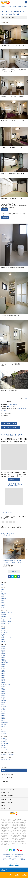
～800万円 (4, 741)
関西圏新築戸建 (19, 854)
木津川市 (4, 719)
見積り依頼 (24, 875)
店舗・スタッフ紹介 (7, 799)
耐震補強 (4, 616)
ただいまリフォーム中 (8, 774)
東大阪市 (15, 404)
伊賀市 (3, 713)
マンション (5, 630)
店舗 (3, 636)
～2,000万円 (5, 747)
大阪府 (10, 404)
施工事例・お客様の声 (7, 796)
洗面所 (3, 605)
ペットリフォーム (6, 618)
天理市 (3, 671)
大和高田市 (5, 661)
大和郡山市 (5, 662)
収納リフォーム (6, 623)
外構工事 (19, 408)
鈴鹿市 (3, 709)
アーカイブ (4, 805)
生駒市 (3, 659)
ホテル (3, 641)
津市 (3, 704)
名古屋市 (4, 724)
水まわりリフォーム (7, 612)
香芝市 (3, 670)
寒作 (25, 398)
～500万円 (4, 740)
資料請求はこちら (14, 479)
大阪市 (3, 686)
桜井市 (3, 666)
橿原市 (3, 664)
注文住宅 (4, 634)
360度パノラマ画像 (7, 759)
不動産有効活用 (6, 859)
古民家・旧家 (5, 632)
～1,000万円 (5, 743)
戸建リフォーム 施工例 (9, 423)
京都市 (3, 715)
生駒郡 (3, 677)
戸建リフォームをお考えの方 (11, 427)
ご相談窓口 (17, 875)
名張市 (3, 711)
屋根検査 (4, 731)
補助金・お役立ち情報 (7, 802)
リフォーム (15, 858)
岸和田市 (4, 690)
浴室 (3, 602)
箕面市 (3, 699)
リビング (4, 591)
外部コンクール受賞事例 (8, 754)
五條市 (3, 668)
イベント (3, 875)
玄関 (3, 607)
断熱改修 (4, 614)
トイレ (3, 604)
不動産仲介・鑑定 (7, 858)
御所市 (3, 675)
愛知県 (3, 653)
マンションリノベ (6, 809)
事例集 (3, 770)
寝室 (3, 596)
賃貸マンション (15, 859)
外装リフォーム (6, 620)
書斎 (3, 600)
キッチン (4, 593)
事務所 (3, 639)
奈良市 (3, 657)
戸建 (8, 406)
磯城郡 (3, 681)
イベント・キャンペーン (8, 789)
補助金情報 (5, 217)
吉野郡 (3, 682)
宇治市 (3, 720)
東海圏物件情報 (18, 856)
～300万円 (4, 738)
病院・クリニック (6, 637)
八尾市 (3, 697)
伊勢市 (3, 708)
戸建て (3, 628)
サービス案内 (5, 792)
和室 (3, 595)
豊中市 (3, 693)
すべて (3, 584)
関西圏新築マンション (9, 854)
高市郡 (3, 679)
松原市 (3, 691)
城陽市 (3, 717)
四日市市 (4, 706)
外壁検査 (4, 733)
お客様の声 (5, 781)
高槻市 (3, 695)
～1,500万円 (5, 745)
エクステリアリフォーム (8, 621)
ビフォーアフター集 (7, 778)
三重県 (3, 650)
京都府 (3, 652)
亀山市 (3, 702)
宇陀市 (3, 673)
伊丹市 (3, 726)
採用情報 (23, 859)
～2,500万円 (5, 749)
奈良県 (3, 646)
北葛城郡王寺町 (6, 684)
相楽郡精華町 (5, 722)
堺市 (3, 688)
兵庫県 (3, 655)
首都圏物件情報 (9, 856)
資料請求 (5, 209)
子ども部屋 (5, 598)
